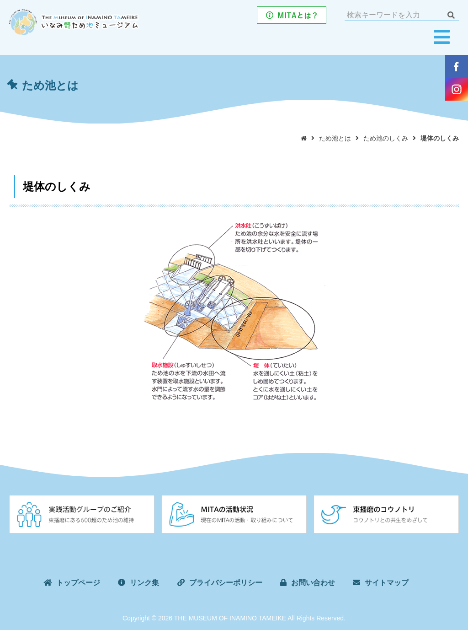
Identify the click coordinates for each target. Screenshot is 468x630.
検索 (451, 15)
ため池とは (335, 138)
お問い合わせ (313, 583)
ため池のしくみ (385, 138)
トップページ (78, 583)
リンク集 (144, 583)
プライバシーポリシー (225, 583)
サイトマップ (387, 583)
